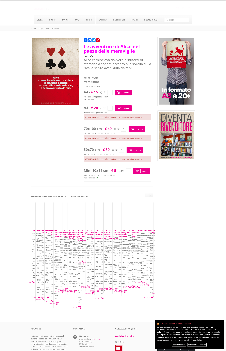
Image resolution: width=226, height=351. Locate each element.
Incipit (41, 28)
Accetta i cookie (179, 344)
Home (33, 28)
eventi (134, 19)
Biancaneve (80, 256)
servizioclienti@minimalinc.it (90, 328)
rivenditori (119, 19)
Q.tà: (103, 92)
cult (77, 19)
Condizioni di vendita (124, 306)
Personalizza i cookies (197, 344)
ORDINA (64, 275)
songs (65, 19)
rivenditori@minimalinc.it (89, 334)
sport (89, 19)
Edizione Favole (52, 28)
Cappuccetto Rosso (125, 256)
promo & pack (151, 19)
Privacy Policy (196, 340)
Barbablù (36, 256)
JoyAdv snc (96, 309)
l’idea (40, 19)
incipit (52, 19)
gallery (103, 19)
